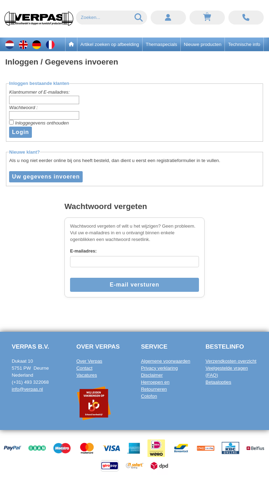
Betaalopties (218, 382)
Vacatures (86, 375)
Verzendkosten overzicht (231, 361)
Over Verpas (89, 361)
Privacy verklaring (159, 368)
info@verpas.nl (27, 389)
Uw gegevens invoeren (46, 177)
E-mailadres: (83, 251)
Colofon (149, 396)
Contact (84, 368)
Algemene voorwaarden (165, 361)
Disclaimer (152, 375)
